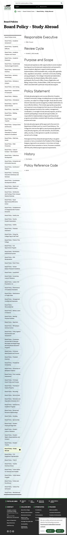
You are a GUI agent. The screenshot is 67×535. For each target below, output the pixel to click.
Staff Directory (10, 525)
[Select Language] (26, 7)
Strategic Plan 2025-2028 (27, 521)
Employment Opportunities (24, 527)
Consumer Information (54, 512)
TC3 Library (38, 517)
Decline (50, 531)
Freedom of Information (55, 515)
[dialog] (53, 526)
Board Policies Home (28, 11)
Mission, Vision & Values (26, 512)
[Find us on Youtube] (10, 531)
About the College (25, 510)
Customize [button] (42, 531)
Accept (59, 531)
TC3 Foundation (39, 515)
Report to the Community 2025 (25, 518)
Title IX (51, 517)
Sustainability (24, 524)
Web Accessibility (53, 510)
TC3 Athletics (38, 510)
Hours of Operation (11, 520)
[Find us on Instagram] (8, 531)
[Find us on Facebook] (13, 531)
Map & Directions (11, 523)
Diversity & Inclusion (26, 515)
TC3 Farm (37, 512)
